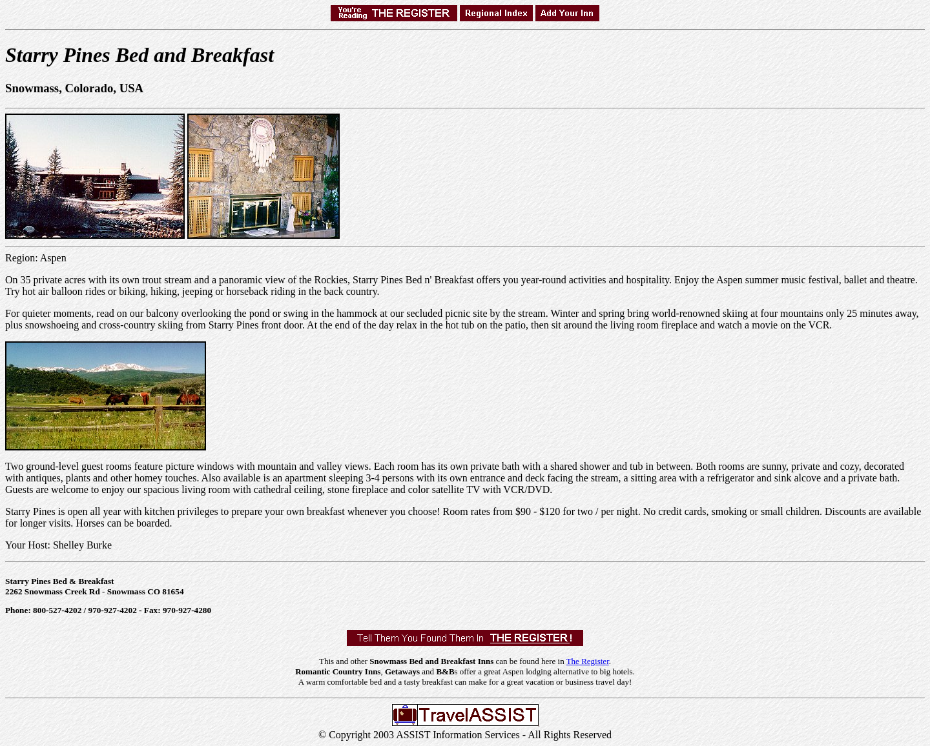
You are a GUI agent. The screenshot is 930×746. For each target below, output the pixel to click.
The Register (587, 661)
